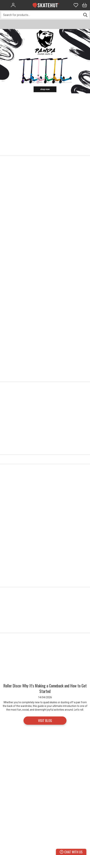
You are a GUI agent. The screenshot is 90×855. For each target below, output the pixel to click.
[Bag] (84, 5)
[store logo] (45, 5)
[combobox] (41, 15)
